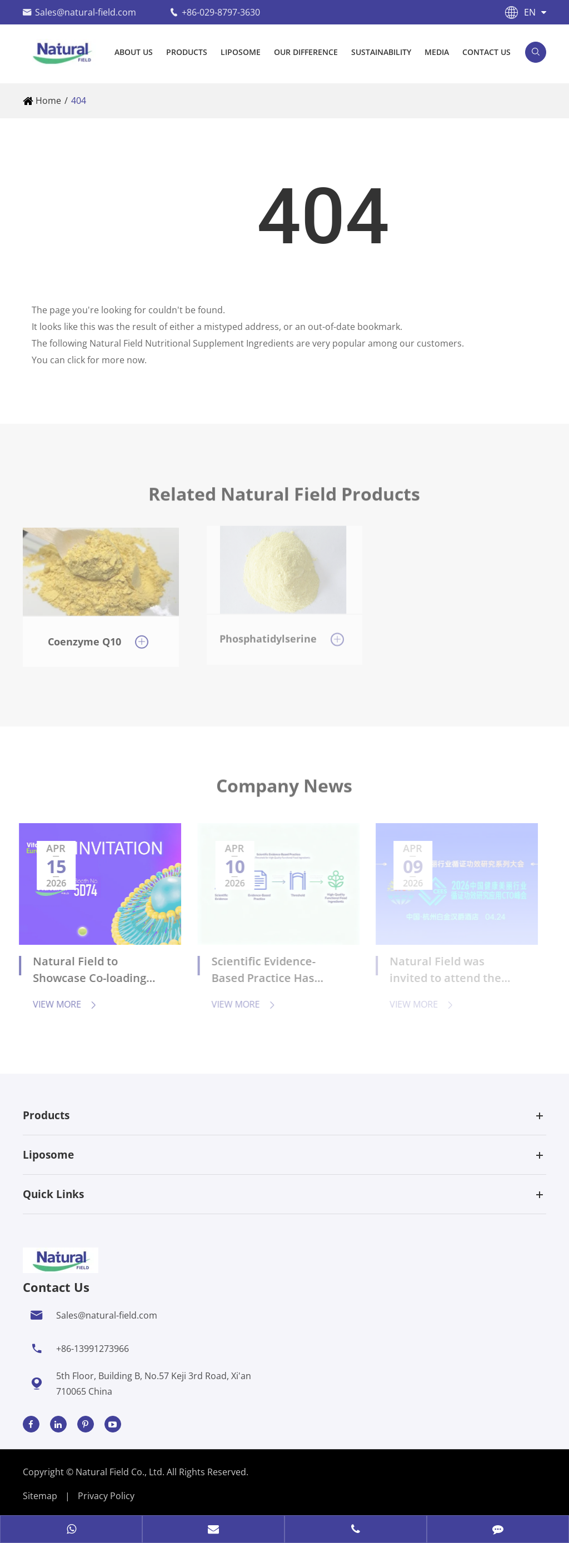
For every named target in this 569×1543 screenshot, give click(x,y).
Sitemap (40, 1496)
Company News (284, 791)
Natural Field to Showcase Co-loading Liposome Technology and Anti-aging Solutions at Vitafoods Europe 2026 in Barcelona (93, 971)
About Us (133, 52)
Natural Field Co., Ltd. (121, 1472)
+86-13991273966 (92, 1348)
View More (59, 1004)
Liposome (241, 52)
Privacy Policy (106, 1496)
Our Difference (306, 52)
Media (437, 52)
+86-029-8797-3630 (221, 12)
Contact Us (486, 52)
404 (78, 100)
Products (186, 52)
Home (48, 100)
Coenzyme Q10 (84, 635)
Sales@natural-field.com (85, 12)
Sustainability (381, 52)
